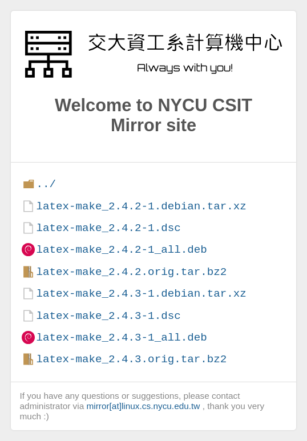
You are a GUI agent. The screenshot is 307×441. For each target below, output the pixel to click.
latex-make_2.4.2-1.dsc (108, 228)
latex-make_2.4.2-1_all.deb (121, 249)
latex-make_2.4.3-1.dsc (108, 315)
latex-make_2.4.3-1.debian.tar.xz (141, 293)
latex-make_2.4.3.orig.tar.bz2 (131, 359)
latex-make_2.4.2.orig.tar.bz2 (131, 272)
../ (46, 184)
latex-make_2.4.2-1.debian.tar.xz (141, 206)
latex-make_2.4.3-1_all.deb (121, 337)
